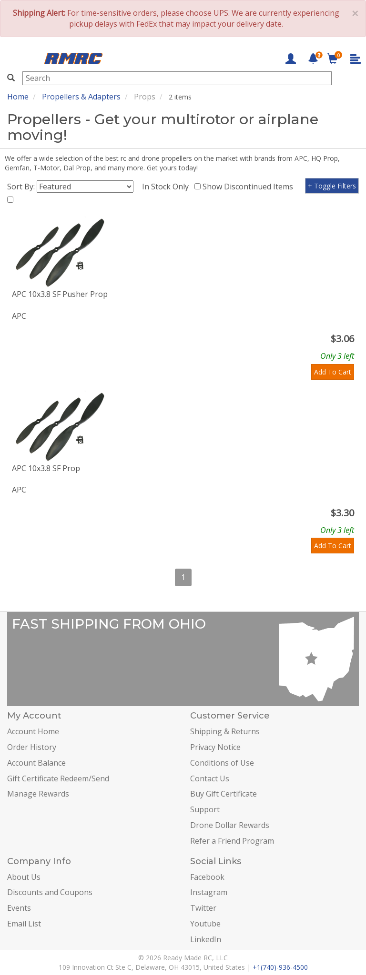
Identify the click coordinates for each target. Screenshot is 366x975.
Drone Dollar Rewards (229, 825)
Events (19, 908)
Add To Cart (332, 371)
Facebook (207, 877)
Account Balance (36, 763)
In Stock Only (167, 186)
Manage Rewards (38, 793)
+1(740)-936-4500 (280, 967)
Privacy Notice (215, 747)
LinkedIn (205, 939)
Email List (24, 923)
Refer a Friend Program (232, 841)
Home (18, 96)
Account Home (33, 731)
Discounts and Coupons (49, 892)
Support (205, 809)
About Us (24, 877)
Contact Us (209, 778)
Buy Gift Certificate (223, 793)
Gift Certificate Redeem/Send (58, 778)
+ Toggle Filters (332, 185)
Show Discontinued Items (250, 186)
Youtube (205, 923)
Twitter (203, 908)
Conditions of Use (222, 763)
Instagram (208, 892)
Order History (31, 747)
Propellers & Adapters (81, 96)
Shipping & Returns (225, 731)
